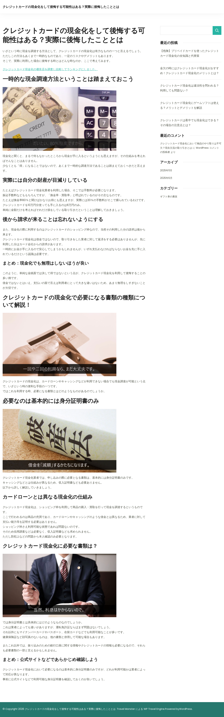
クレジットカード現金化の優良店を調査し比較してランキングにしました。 (50, 69)
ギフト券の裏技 (168, 196)
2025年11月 (166, 170)
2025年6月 (166, 178)
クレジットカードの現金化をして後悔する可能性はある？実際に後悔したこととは (61, 7)
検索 (217, 30)
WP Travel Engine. (154, 709)
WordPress (185, 709)
